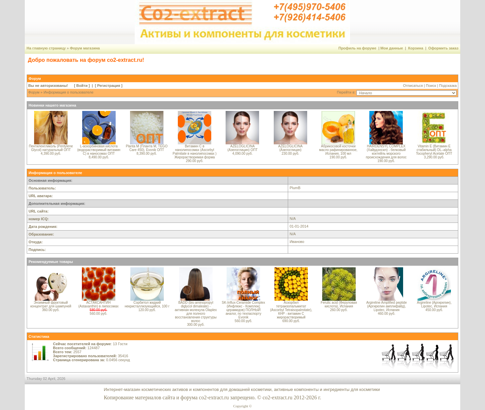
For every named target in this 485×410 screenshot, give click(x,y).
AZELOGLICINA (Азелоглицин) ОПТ (242, 148)
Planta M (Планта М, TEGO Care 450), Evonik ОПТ (146, 148)
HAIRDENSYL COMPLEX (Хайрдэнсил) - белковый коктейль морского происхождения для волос (386, 151)
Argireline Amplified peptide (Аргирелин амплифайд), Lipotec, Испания (386, 306)
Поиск (431, 86)
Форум (33, 92)
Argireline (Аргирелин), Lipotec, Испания (434, 304)
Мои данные (391, 48)
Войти (82, 86)
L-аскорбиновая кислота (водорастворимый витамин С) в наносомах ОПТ (98, 149)
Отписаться (413, 86)
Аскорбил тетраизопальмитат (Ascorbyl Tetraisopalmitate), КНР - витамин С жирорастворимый (291, 310)
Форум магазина (85, 48)
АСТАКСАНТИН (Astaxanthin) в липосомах (98, 304)
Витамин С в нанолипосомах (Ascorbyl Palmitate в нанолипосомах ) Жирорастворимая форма (195, 151)
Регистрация (108, 86)
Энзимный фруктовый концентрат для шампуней (51, 304)
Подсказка (448, 86)
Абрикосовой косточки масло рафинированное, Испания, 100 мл (338, 149)
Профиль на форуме (357, 48)
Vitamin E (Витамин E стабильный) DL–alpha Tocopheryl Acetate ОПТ (434, 149)
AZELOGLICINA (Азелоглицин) (290, 148)
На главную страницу (46, 48)
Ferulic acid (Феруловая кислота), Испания (339, 304)
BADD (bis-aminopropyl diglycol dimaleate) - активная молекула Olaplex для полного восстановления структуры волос (196, 312)
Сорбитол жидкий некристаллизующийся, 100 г (147, 304)
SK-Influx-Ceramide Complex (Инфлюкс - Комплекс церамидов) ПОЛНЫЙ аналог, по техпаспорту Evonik (243, 310)
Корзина (415, 48)
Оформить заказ (443, 48)
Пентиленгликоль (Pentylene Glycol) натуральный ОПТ (51, 148)
